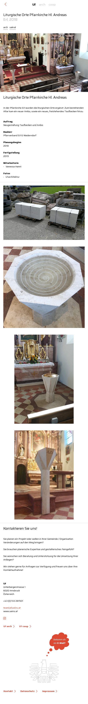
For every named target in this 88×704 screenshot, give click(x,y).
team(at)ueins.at (12, 608)
